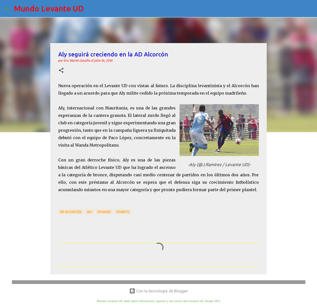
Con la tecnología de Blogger (158, 291)
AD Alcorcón (70, 211)
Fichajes (104, 211)
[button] (61, 70)
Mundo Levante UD (49, 8)
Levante (122, 211)
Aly (89, 211)
